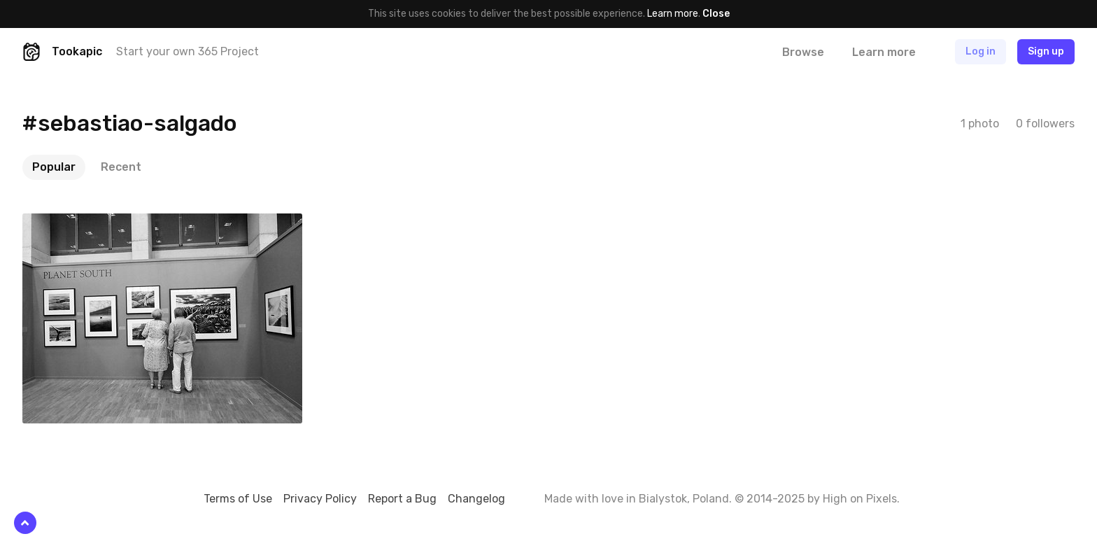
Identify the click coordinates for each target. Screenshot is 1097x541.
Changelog (476, 498)
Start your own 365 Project (187, 51)
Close (716, 14)
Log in (980, 51)
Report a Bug (402, 498)
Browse (803, 52)
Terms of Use (238, 498)
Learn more (672, 14)
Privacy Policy (320, 498)
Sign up (1046, 51)
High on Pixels (860, 498)
